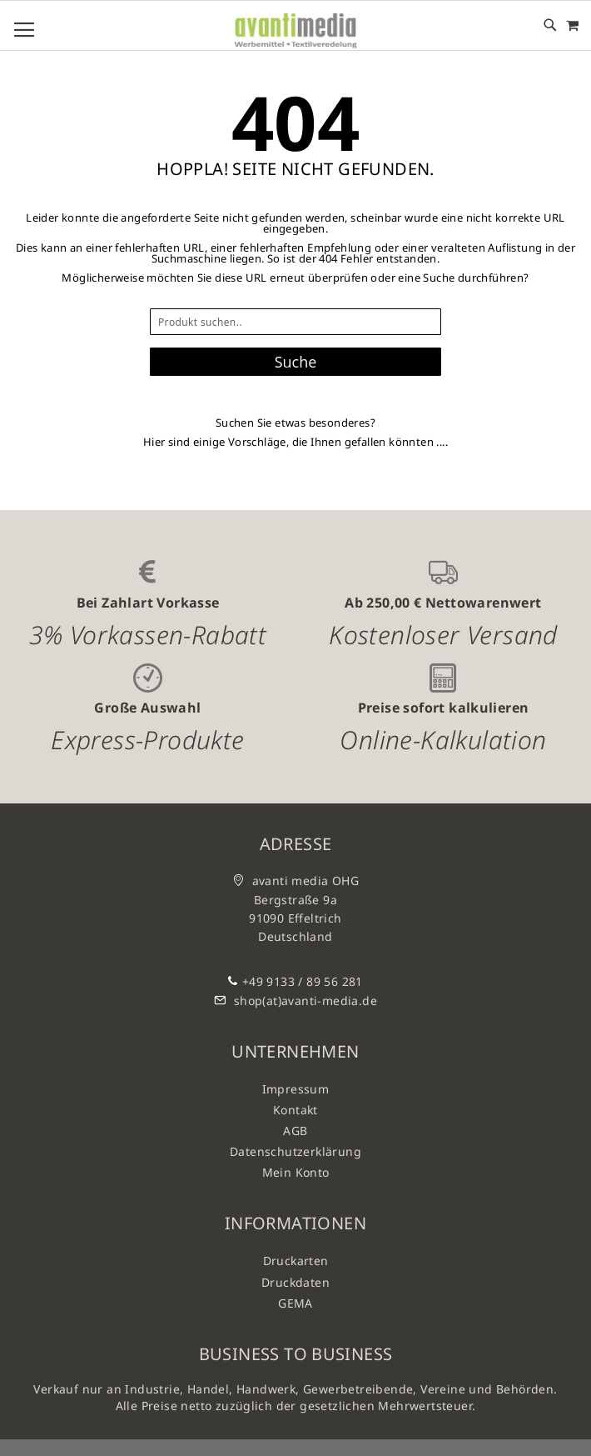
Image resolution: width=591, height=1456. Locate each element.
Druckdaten (295, 1282)
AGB (295, 1130)
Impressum (296, 1089)
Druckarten (296, 1260)
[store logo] (295, 31)
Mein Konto (296, 1172)
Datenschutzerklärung (295, 1151)
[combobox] (295, 321)
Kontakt (295, 1110)
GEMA (295, 1303)
